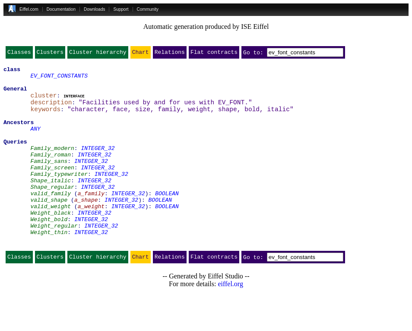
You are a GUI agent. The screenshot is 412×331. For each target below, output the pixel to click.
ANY (35, 141)
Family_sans (48, 180)
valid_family (50, 219)
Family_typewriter (59, 196)
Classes (19, 54)
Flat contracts (214, 54)
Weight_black (50, 242)
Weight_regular (53, 258)
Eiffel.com (28, 9)
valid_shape (48, 227)
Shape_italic (50, 203)
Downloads (94, 9)
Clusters (50, 54)
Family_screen (52, 188)
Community (148, 9)
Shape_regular (52, 211)
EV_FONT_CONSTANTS (59, 79)
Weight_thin (48, 265)
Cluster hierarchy (98, 54)
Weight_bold (48, 250)
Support (120, 9)
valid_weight (50, 234)
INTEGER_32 (97, 165)
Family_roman (50, 172)
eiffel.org (230, 320)
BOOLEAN (167, 219)
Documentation (61, 9)
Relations (170, 54)
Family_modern (52, 165)
